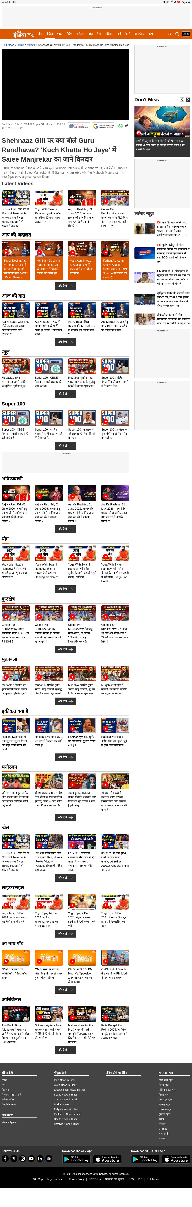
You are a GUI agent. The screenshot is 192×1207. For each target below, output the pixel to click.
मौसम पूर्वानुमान (9, 1122)
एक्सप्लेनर (139, 33)
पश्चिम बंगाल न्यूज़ (167, 1089)
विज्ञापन (5, 1089)
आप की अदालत (16, 235)
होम (40, 33)
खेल (91, 33)
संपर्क (4, 1080)
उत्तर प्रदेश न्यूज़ (165, 1080)
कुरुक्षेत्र (8, 599)
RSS (131, 1179)
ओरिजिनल (11, 999)
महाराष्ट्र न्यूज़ (164, 1104)
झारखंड (162, 1138)
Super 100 (13, 404)
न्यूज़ (6, 352)
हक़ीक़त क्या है (15, 711)
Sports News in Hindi (65, 1094)
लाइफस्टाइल (13, 887)
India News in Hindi (64, 1080)
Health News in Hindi (65, 1119)
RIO (140, 1179)
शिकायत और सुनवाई (11, 1094)
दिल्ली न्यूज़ (163, 1085)
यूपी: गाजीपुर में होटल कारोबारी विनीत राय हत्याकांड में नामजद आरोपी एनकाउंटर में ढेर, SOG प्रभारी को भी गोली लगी (173, 253)
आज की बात (13, 296)
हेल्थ (150, 33)
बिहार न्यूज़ (163, 1094)
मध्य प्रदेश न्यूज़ (165, 1099)
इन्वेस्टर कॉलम (8, 1099)
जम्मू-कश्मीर (164, 1133)
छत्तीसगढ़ (163, 1128)
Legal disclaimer (56, 1179)
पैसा (99, 33)
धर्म (119, 33)
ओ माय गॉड (12, 943)
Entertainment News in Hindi (69, 1089)
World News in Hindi (65, 1085)
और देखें (65, 286)
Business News (62, 1104)
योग (5, 539)
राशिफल (109, 33)
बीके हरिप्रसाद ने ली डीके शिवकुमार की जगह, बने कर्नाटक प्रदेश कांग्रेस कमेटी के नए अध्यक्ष (173, 319)
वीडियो (49, 33)
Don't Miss (146, 99)
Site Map (38, 1179)
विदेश (69, 33)
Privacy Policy (76, 1179)
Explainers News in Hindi (67, 1114)
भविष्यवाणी (12, 478)
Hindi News (8, 45)
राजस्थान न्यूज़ (165, 1109)
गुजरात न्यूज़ (164, 1114)
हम (3, 1085)
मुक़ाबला (9, 659)
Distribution (153, 1179)
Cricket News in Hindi (65, 1099)
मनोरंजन (80, 33)
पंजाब (161, 1119)
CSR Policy (95, 1179)
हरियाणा (162, 1124)
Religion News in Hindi (66, 1109)
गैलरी (127, 33)
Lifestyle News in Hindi (66, 1124)
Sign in (186, 2)
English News (9, 1104)
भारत (59, 33)
